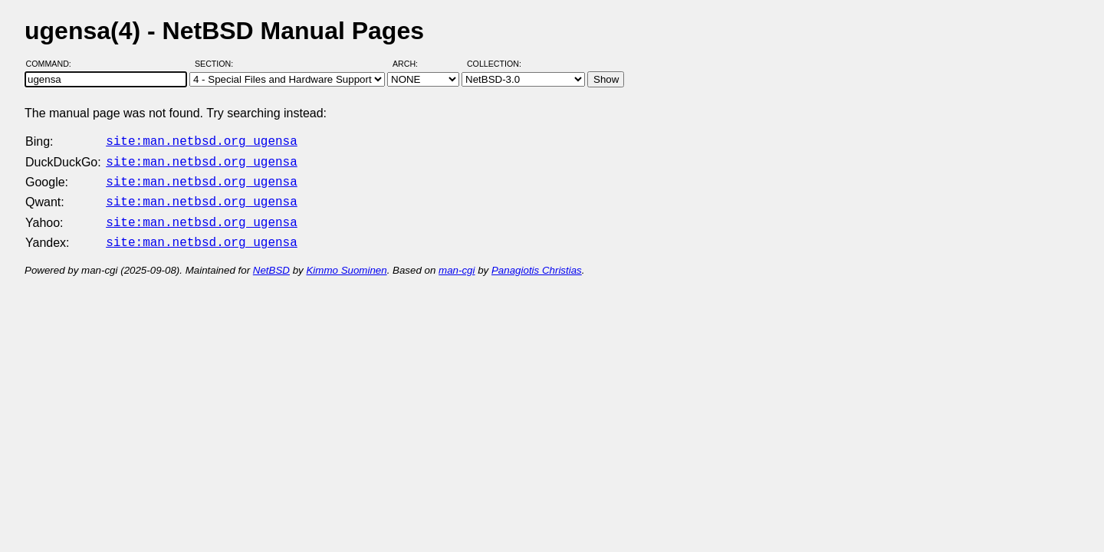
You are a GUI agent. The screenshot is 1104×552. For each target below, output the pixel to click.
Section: (217, 63)
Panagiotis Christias (536, 261)
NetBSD (271, 261)
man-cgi (457, 261)
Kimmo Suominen (346, 261)
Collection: (494, 63)
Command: (53, 63)
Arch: (412, 63)
